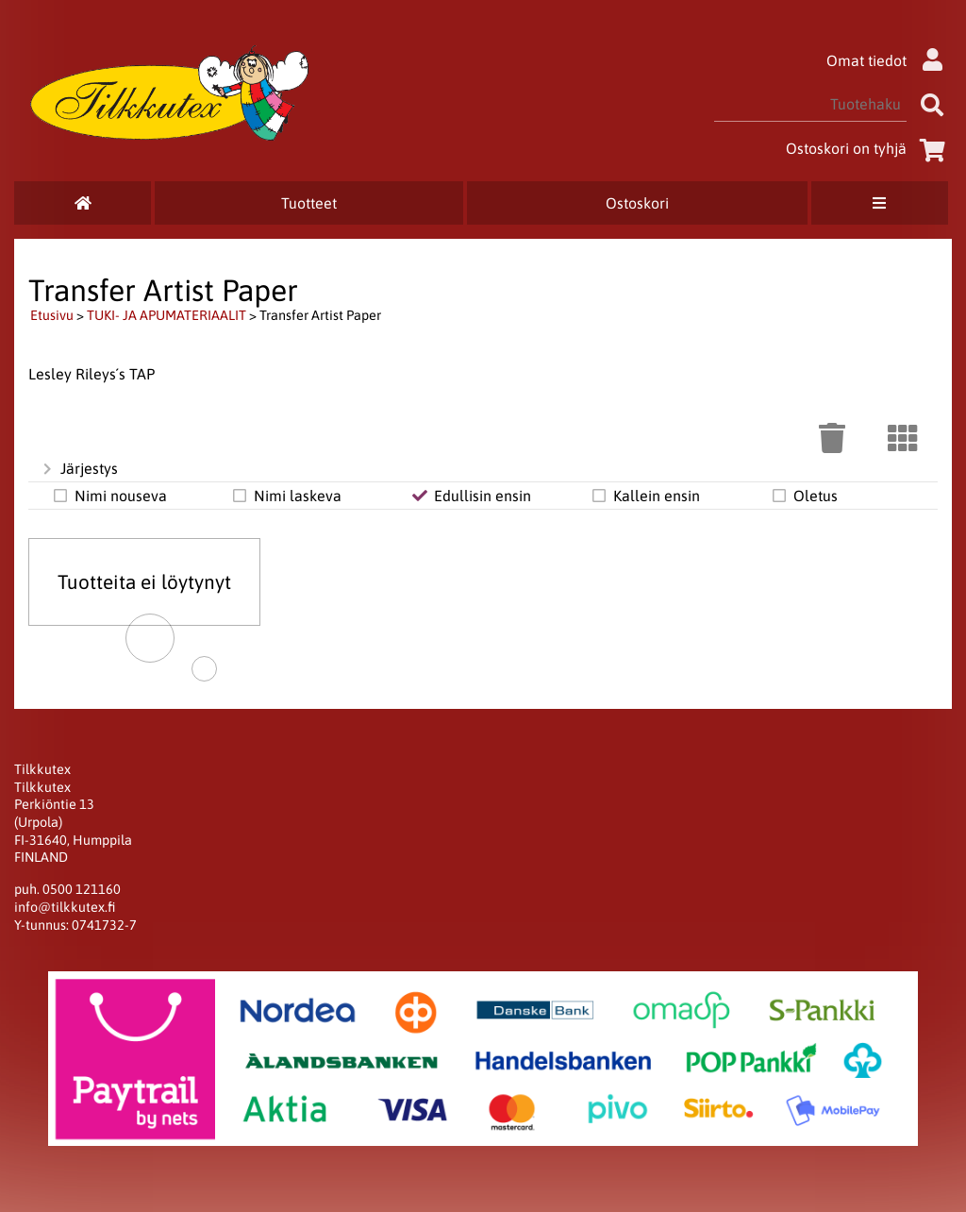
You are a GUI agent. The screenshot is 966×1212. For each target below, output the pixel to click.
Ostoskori (637, 202)
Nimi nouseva (109, 495)
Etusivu (52, 315)
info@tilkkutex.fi (64, 907)
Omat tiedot (889, 60)
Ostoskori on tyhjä (869, 148)
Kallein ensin (645, 495)
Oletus (804, 495)
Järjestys (79, 469)
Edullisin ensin (470, 495)
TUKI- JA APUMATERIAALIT (166, 315)
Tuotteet (309, 202)
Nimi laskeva (285, 495)
